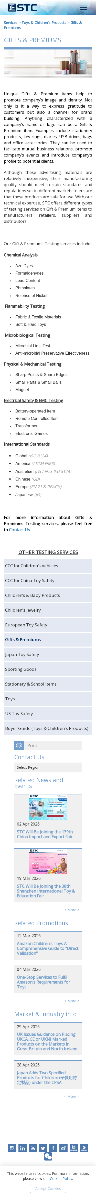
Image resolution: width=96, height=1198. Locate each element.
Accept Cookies (48, 1188)
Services (10, 22)
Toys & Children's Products (44, 22)
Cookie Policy (61, 1178)
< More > (71, 909)
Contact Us (19, 530)
